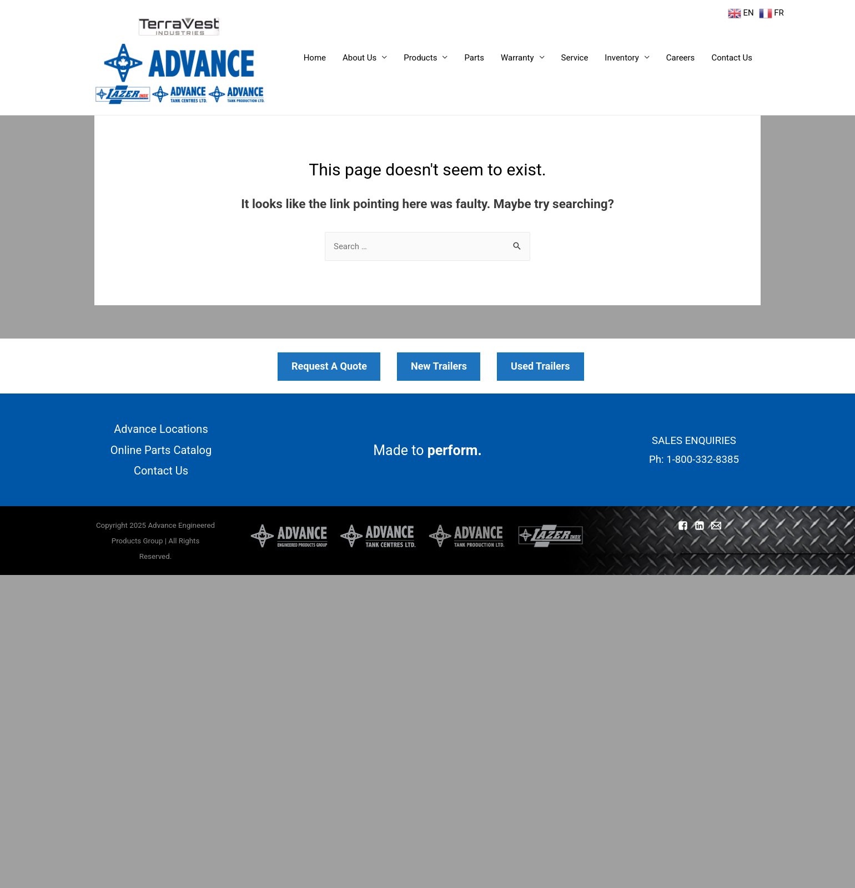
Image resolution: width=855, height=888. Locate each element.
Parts (474, 58)
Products (420, 58)
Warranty (517, 58)
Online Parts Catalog (161, 450)
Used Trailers (540, 366)
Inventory (621, 58)
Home (315, 58)
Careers (680, 58)
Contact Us (731, 58)
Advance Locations (161, 429)
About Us (359, 58)
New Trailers (439, 366)
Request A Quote (329, 366)
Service (575, 58)
